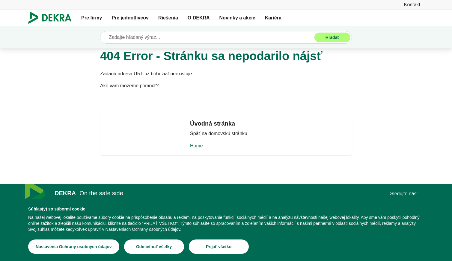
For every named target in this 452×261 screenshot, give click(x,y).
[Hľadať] (332, 37)
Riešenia (168, 17)
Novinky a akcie (237, 17)
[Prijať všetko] (219, 247)
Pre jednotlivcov (130, 17)
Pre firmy (91, 17)
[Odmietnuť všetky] (154, 247)
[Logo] (52, 18)
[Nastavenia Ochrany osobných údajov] (73, 247)
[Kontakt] (412, 4)
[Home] (226, 144)
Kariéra (273, 17)
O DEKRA (199, 17)
